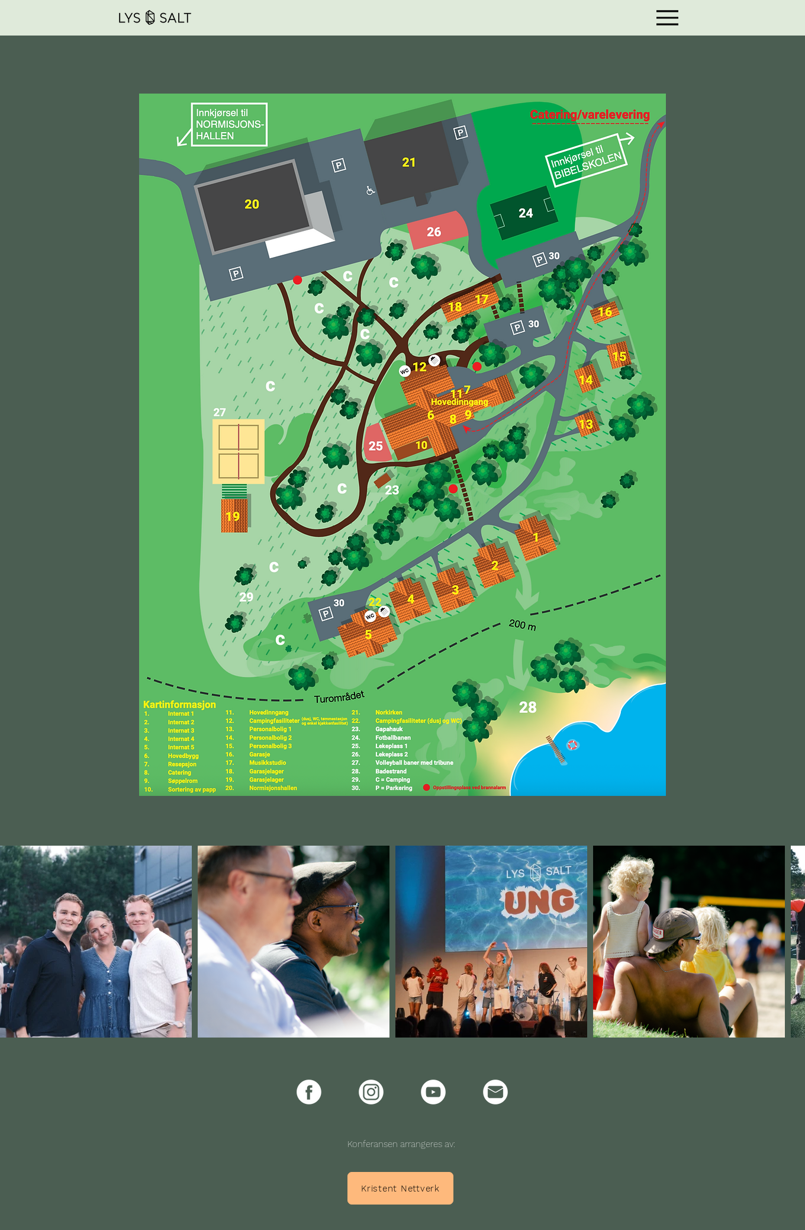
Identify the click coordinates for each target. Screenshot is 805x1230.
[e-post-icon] (495, 1092)
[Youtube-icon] (433, 1092)
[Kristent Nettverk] (400, 1188)
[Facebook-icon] (309, 1092)
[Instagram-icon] (371, 1092)
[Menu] (667, 17)
